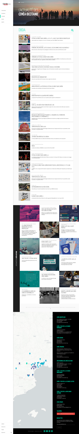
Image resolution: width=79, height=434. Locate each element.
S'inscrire (59, 427)
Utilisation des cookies (38, 431)
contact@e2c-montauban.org (62, 377)
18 (46, 307)
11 (36, 307)
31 (64, 307)
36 (71, 307)
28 (60, 307)
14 (40, 307)
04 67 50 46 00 (59, 321)
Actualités (22, 2)
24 (54, 307)
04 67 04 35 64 (59, 376)
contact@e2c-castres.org (61, 387)
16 (43, 307)
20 (49, 307)
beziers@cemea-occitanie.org (62, 343)
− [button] (14, 314)
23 (53, 307)
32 (66, 307)
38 (74, 307)
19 (47, 307)
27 (59, 307)
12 (37, 307)
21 (50, 307)
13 (39, 307)
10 (35, 307)
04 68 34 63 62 (61, 331)
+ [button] (14, 313)
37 (73, 307)
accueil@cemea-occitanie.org (62, 322)
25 (56, 307)
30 (63, 307)
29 (61, 307)
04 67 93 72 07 (59, 342)
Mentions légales (31, 431)
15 (42, 307)
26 (57, 307)
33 (67, 307)
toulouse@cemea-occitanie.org (63, 357)
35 (70, 307)
